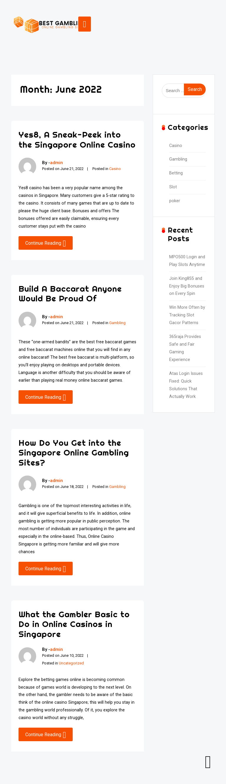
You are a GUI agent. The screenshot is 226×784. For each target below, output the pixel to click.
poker (174, 200)
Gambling (117, 323)
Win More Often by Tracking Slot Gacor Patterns (187, 315)
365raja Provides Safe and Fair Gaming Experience (185, 348)
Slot (173, 187)
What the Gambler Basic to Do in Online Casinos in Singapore (74, 624)
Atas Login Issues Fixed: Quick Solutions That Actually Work (186, 385)
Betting (176, 173)
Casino (115, 168)
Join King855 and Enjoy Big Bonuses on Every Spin (186, 286)
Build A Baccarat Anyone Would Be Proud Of (70, 293)
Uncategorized (71, 663)
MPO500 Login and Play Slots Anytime (187, 260)
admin (56, 162)
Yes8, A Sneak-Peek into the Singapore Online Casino (77, 139)
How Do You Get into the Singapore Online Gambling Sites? (74, 452)
